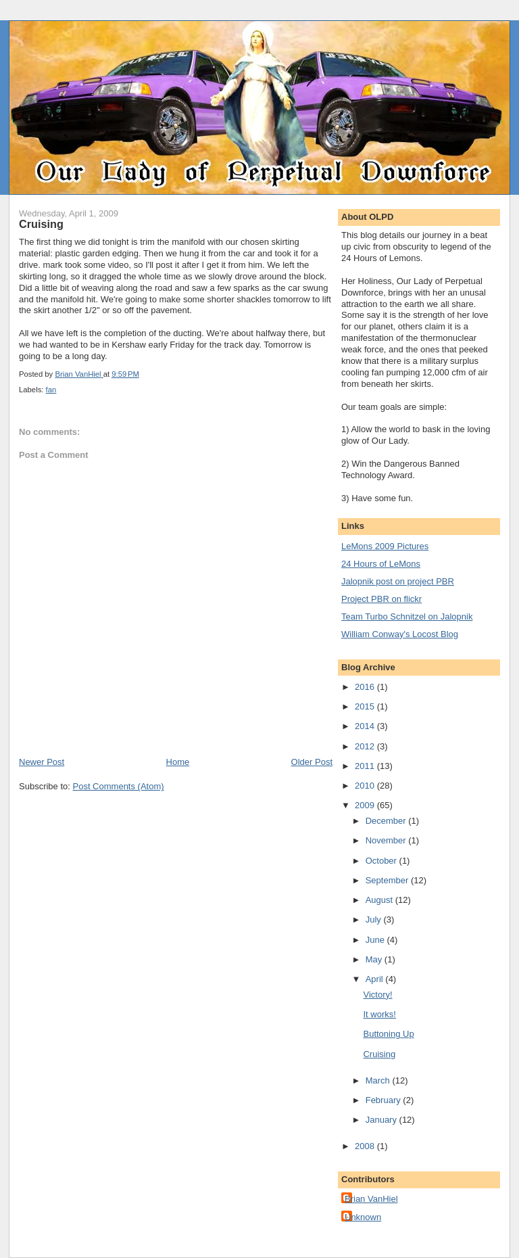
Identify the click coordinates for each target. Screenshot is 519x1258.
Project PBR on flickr (381, 599)
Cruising (379, 1054)
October (382, 861)
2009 (366, 805)
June (376, 940)
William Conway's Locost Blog (399, 634)
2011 (366, 766)
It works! (379, 1014)
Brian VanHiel (371, 1199)
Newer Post (41, 762)
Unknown (363, 1217)
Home (178, 762)
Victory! (377, 994)
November (387, 840)
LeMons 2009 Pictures (384, 546)
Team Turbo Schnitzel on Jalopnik (406, 616)
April (376, 979)
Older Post (311, 762)
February (384, 1100)
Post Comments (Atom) (118, 786)
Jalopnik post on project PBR (397, 581)
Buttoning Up (388, 1034)
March (379, 1080)
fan (51, 390)
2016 (366, 687)
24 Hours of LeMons (380, 564)
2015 (366, 706)
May (375, 959)
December (387, 821)
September (388, 880)
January (382, 1120)
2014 (366, 726)
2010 (366, 786)
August (380, 900)
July (375, 919)
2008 (366, 1146)
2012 (366, 746)
